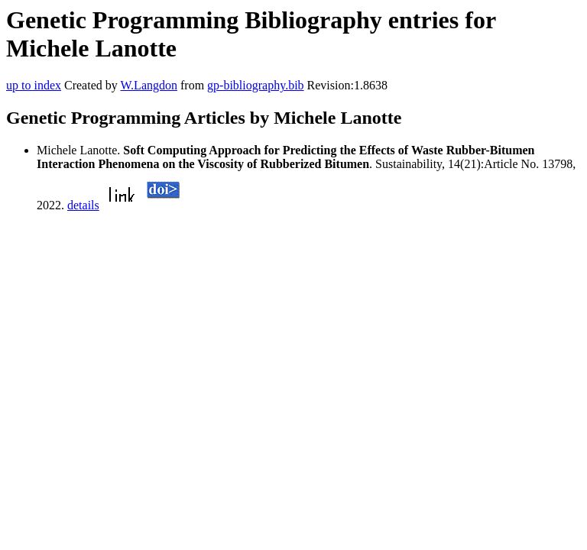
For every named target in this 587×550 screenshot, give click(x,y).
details (83, 205)
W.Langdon (148, 85)
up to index (33, 85)
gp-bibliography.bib (255, 85)
